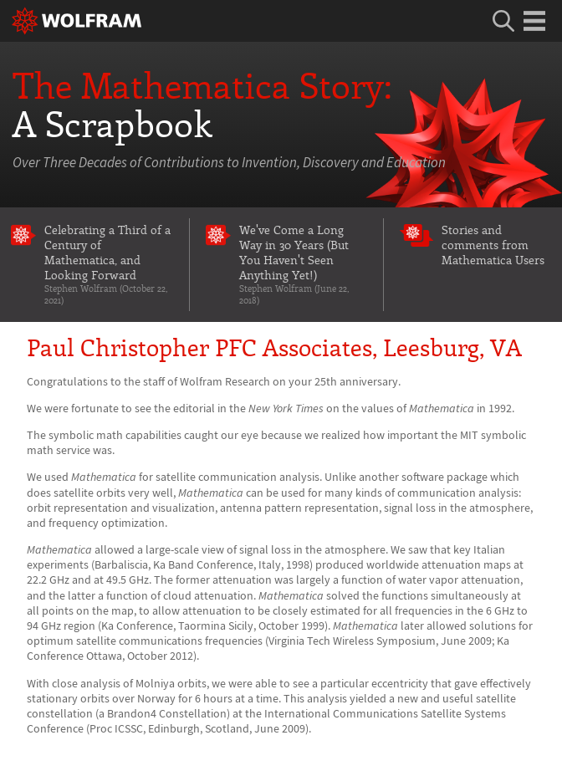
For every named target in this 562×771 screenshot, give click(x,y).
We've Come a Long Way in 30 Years (303, 264)
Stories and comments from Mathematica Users (493, 245)
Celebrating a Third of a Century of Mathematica (108, 264)
